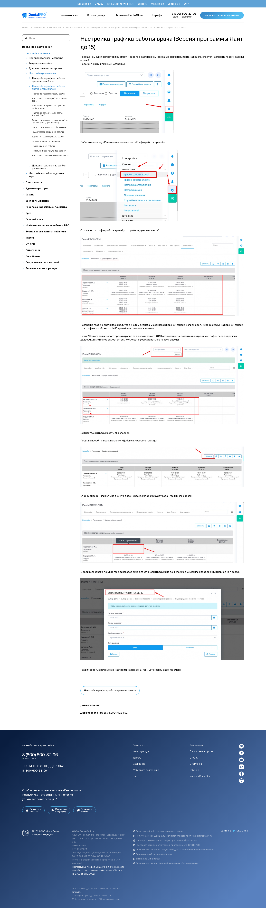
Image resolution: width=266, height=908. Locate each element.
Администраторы (36, 188)
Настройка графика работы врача (48, 94)
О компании (196, 763)
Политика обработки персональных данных (159, 831)
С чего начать (33, 182)
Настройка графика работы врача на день (50, 99)
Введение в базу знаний (37, 46)
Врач (28, 213)
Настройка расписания (42, 73)
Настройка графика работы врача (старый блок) (48, 87)
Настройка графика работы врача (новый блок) (48, 79)
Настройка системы (37, 53)
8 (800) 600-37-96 (40, 754)
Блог (135, 776)
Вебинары (195, 770)
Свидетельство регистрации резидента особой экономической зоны (173, 849)
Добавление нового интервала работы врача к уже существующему (50, 121)
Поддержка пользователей (42, 262)
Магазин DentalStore (200, 776)
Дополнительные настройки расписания (48, 167)
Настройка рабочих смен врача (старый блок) (47, 114)
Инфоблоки (32, 256)
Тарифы (137, 757)
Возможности (140, 745)
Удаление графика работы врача (48, 137)
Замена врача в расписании (46, 141)
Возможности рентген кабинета (45, 231)
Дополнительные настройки (45, 68)
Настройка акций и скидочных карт (46, 175)
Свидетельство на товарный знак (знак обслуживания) (165, 863)
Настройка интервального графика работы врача (48, 107)
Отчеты (30, 243)
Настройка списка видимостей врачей (50, 155)
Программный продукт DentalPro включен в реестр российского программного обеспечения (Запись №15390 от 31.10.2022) (98, 870)
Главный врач (34, 219)
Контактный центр (37, 201)
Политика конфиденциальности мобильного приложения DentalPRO (172, 836)
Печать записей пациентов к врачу (49, 151)
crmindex (76, 892)
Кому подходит (141, 751)
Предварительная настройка (46, 58)
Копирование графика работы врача (49, 127)
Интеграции (33, 250)
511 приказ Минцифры (146, 858)
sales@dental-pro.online (38, 745)
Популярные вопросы (201, 751)
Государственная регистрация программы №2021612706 (166, 845)
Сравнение (139, 763)
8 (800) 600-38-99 (34, 770)
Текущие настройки (40, 63)
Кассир (29, 194)
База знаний (196, 745)
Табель (29, 237)
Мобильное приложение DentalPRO (47, 225)
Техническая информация (41, 268)
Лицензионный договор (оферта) (152, 854)
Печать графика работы (43, 146)
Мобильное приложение (146, 770)
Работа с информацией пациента (46, 207)
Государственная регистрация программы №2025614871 (166, 840)
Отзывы (193, 757)
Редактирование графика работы (48, 132)
